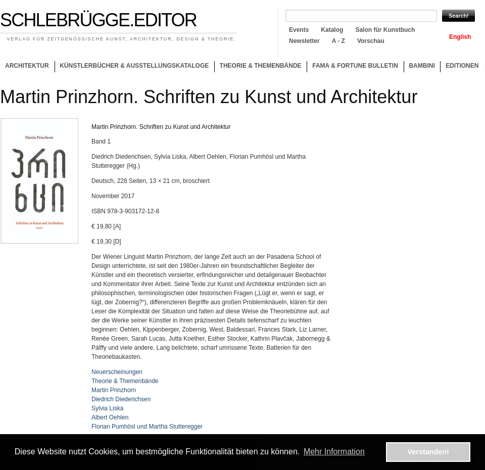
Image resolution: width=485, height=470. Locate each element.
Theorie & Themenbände (258, 67)
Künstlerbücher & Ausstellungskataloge (134, 65)
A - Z (338, 40)
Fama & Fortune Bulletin (355, 65)
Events (299, 29)
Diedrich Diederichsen (121, 399)
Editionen (462, 65)
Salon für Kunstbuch (385, 29)
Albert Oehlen (109, 417)
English (460, 36)
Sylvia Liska (107, 408)
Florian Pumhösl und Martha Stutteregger (147, 426)
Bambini (421, 65)
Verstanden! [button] (428, 452)
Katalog (332, 29)
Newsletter (304, 40)
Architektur (27, 65)
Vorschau (370, 40)
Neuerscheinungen (116, 371)
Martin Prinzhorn (113, 390)
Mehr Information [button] (334, 451)
